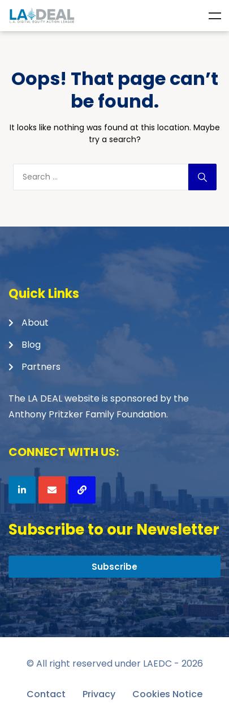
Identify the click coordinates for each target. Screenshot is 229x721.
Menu (215, 16)
